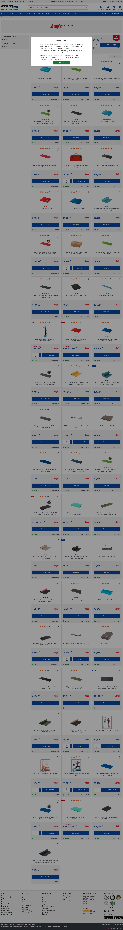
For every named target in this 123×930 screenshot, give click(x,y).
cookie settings (55, 55)
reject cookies (70, 55)
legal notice (59, 59)
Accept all (61, 62)
